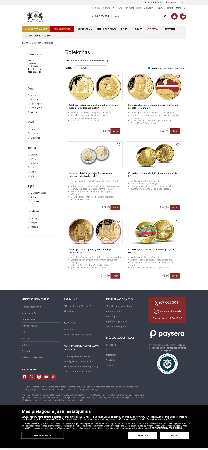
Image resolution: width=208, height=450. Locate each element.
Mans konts (181, 7)
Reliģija (34, 163)
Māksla (34, 167)
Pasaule (34, 226)
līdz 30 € (35, 95)
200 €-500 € (36, 108)
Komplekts (36, 201)
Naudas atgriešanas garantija (78, 371)
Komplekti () (34, 69)
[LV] (36, 16)
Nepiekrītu (143, 435)
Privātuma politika (133, 7)
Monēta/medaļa (38, 192)
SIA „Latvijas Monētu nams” (77, 306)
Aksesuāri (170, 29)
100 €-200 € (36, 104)
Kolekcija (35, 197)
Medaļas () (34, 66)
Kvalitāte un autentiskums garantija (81, 366)
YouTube (110, 359)
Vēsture (34, 159)
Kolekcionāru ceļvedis (38, 35)
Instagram (111, 354)
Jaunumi (106, 7)
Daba (33, 171)
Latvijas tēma (84, 29)
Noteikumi (117, 7)
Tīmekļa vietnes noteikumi (119, 306)
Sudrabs (137, 29)
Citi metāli (153, 29)
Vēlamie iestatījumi (42, 435)
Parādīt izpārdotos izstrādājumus (168, 68)
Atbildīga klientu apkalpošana (78, 361)
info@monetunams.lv (170, 311)
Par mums (95, 7)
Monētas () (34, 63)
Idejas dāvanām (62, 29)
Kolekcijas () (34, 71)
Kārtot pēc (69, 67)
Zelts (124, 29)
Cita (32, 175)
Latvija (34, 154)
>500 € (34, 112)
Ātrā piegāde (112, 316)
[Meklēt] (137, 16)
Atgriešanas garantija (116, 321)
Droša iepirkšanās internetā (77, 356)
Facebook (111, 344)
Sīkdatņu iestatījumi (116, 326)
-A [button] (182, 2)
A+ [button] (185, 2)
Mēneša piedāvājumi (36, 29)
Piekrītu (174, 435)
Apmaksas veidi (114, 311)
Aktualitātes (70, 311)
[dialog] (104, 426)
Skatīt (115, 131)
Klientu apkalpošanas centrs (78, 334)
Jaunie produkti (106, 29)
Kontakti (169, 7)
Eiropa (34, 222)
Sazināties (69, 329)
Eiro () (31, 60)
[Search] (165, 16)
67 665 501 (100, 16)
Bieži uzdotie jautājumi (153, 7)
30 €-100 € (36, 99)
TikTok (109, 364)
